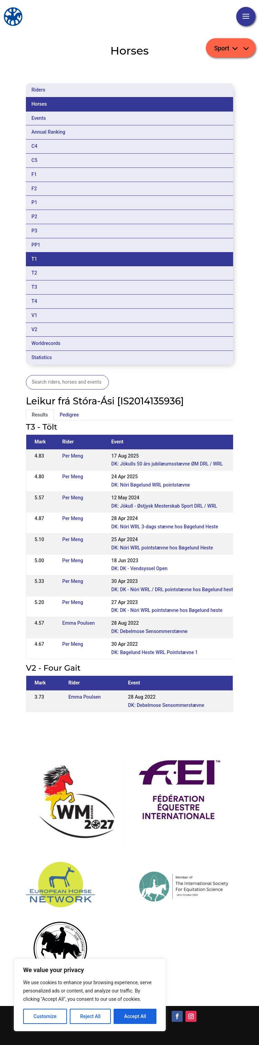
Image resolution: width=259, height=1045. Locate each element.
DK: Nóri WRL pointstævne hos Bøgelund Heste (162, 547)
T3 (34, 287)
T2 (34, 273)
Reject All (90, 1016)
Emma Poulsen (78, 623)
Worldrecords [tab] (45, 343)
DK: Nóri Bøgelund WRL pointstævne (150, 485)
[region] (90, 995)
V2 (34, 329)
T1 (34, 259)
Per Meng (72, 456)
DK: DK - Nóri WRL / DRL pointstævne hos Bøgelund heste (173, 589)
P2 (34, 216)
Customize (45, 1016)
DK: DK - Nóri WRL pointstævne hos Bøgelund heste (166, 610)
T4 (34, 301)
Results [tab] (40, 415)
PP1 (35, 245)
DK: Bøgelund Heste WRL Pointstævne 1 (154, 652)
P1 (34, 202)
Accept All (135, 1016)
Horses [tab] (39, 104)
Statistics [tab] (41, 357)
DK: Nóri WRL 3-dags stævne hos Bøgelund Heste (164, 526)
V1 (34, 315)
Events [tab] (38, 118)
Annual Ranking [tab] (48, 132)
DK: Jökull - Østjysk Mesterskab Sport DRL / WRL (164, 506)
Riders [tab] (38, 90)
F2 (34, 188)
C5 (34, 160)
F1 (34, 174)
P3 (34, 230)
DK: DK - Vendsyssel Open (139, 568)
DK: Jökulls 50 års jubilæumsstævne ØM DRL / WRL (167, 464)
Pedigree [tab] (69, 415)
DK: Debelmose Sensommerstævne (149, 631)
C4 (34, 146)
